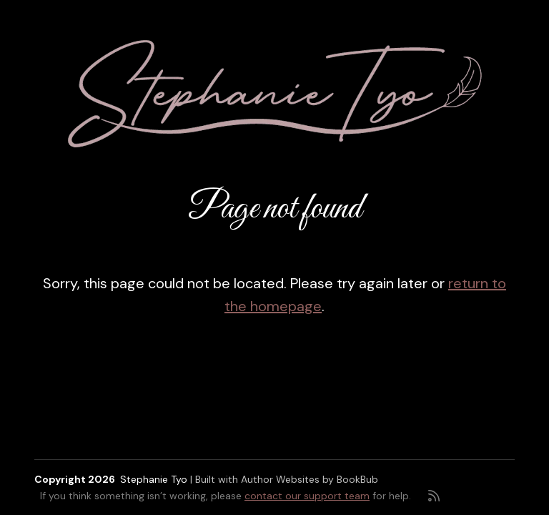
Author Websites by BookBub (309, 479)
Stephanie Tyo (153, 479)
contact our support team (307, 495)
